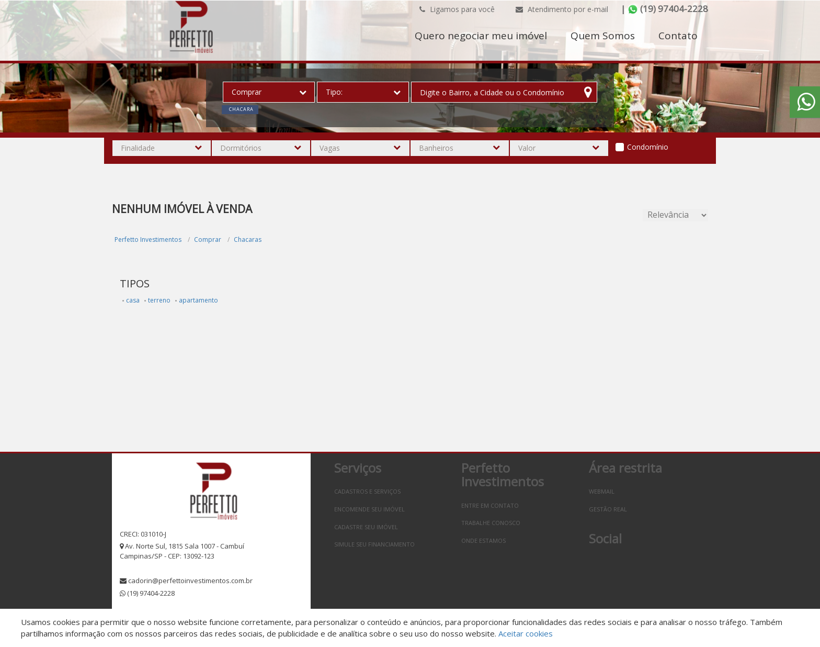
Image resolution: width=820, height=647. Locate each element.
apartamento (198, 300)
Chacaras (247, 239)
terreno (159, 300)
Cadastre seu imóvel (366, 527)
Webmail (601, 491)
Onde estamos (483, 540)
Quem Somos (603, 35)
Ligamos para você (457, 9)
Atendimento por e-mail (562, 9)
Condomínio (647, 146)
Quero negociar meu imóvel (481, 35)
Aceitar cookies (525, 633)
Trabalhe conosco (490, 523)
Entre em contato (490, 505)
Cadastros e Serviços (367, 491)
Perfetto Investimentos (148, 239)
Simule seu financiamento (374, 544)
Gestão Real (608, 509)
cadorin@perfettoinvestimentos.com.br (190, 580)
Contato (678, 35)
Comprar (207, 239)
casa (133, 300)
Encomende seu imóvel (369, 509)
